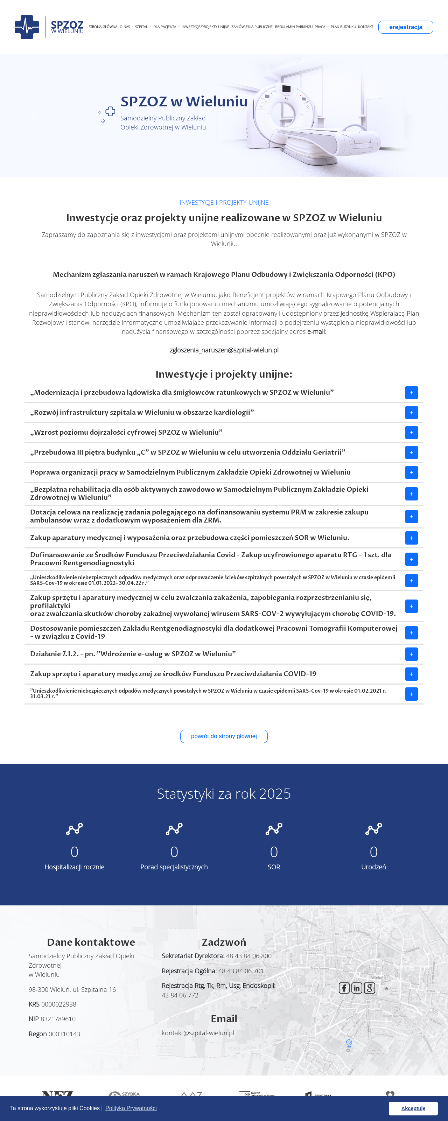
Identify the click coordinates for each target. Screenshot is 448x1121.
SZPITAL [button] (142, 26)
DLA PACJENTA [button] (165, 26)
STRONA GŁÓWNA (103, 26)
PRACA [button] (320, 26)
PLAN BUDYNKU (343, 26)
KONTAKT (365, 26)
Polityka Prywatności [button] (131, 1108)
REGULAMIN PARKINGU (294, 26)
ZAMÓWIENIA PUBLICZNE (252, 26)
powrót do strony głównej (224, 736)
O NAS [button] (125, 26)
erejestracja (405, 27)
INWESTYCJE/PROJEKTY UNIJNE (205, 26)
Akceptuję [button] (413, 1108)
